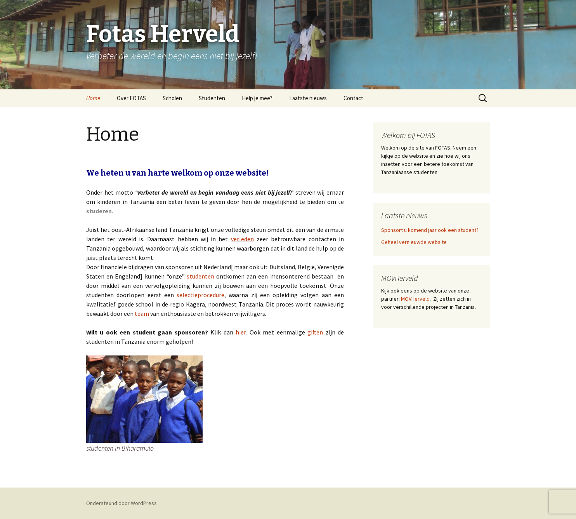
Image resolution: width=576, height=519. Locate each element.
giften (315, 332)
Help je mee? (257, 98)
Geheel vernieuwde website (414, 242)
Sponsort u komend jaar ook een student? (430, 229)
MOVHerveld (415, 298)
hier (241, 332)
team (142, 313)
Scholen (172, 98)
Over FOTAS (131, 98)
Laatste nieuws (308, 98)
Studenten (212, 98)
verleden (242, 239)
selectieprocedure (200, 295)
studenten (200, 276)
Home (93, 98)
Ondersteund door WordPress (121, 503)
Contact (353, 98)
